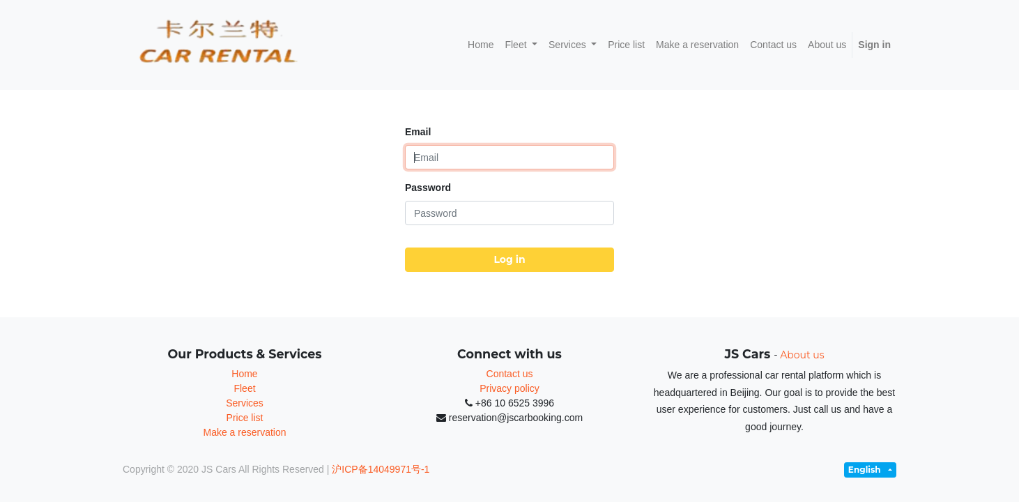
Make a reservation (244, 432)
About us (802, 355)
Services (244, 403)
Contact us (509, 373)
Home (244, 373)
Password (428, 187)
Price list (245, 417)
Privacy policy (509, 388)
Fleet (244, 388)
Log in (509, 259)
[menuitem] (480, 45)
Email (418, 131)
